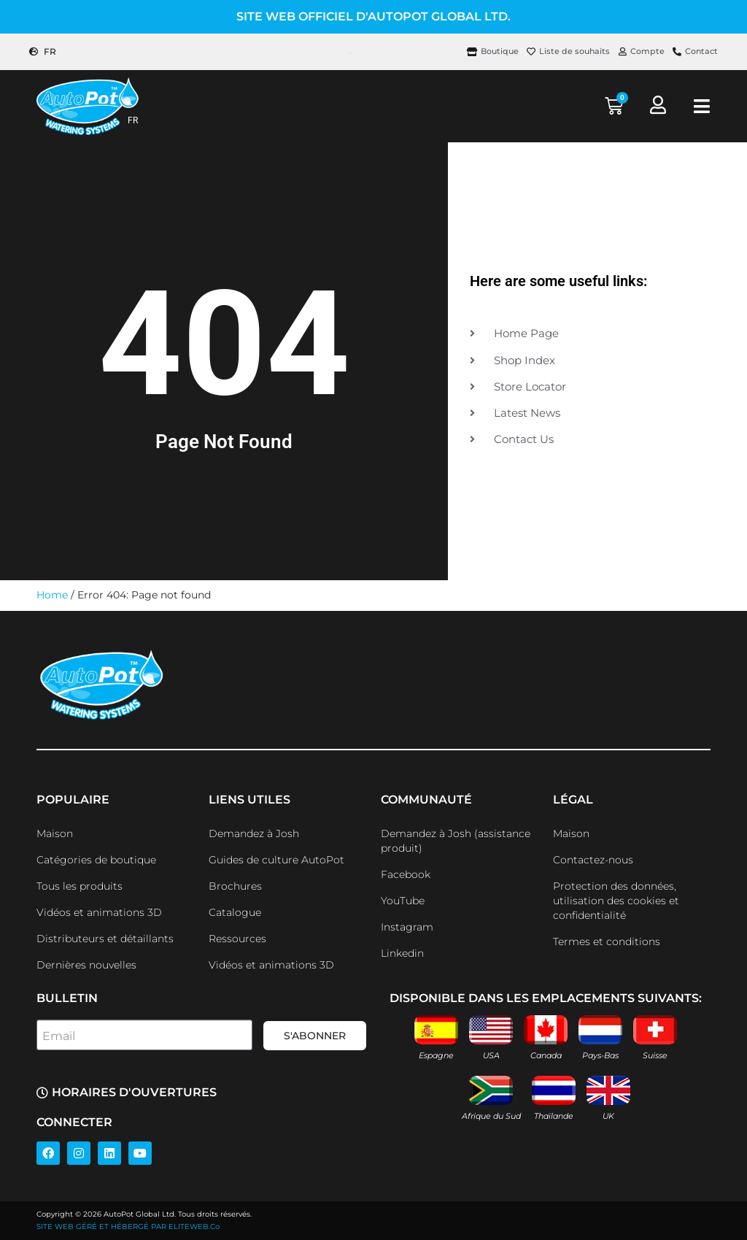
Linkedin (402, 953)
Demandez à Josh (254, 833)
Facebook (405, 874)
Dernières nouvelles (86, 964)
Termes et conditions (606, 941)
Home (52, 595)
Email (58, 1036)
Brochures (235, 886)
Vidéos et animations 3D (99, 912)
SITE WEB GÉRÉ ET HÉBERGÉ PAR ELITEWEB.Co (128, 1226)
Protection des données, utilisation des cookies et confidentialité (616, 900)
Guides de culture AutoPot (276, 859)
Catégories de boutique (96, 859)
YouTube (403, 900)
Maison (54, 833)
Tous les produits (79, 886)
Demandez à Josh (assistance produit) (455, 841)
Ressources (237, 938)
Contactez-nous (593, 859)
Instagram (407, 926)
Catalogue (235, 912)
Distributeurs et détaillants (105, 938)
